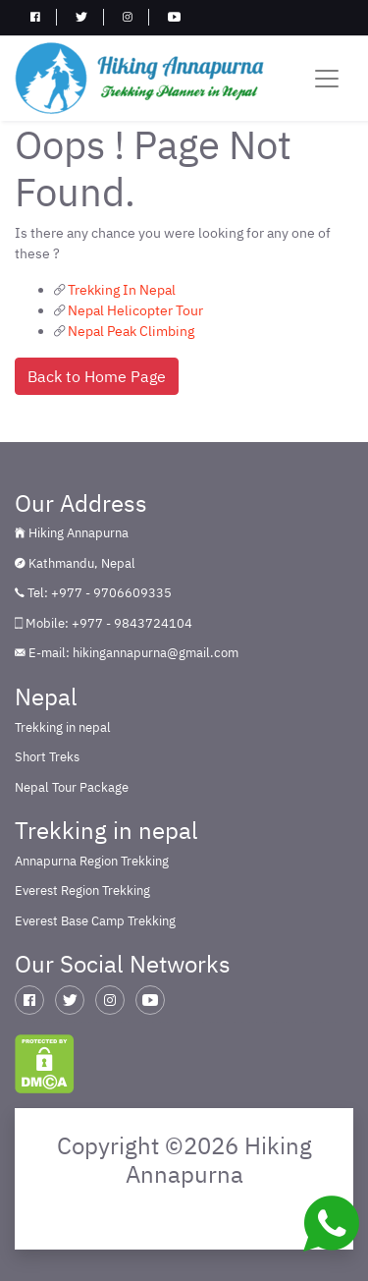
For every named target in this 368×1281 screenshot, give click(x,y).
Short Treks (47, 757)
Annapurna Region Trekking (92, 861)
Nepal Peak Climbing (131, 331)
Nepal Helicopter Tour (135, 310)
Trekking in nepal (63, 727)
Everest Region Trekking (82, 890)
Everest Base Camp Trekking (95, 921)
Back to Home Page (96, 376)
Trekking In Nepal (122, 290)
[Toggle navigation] (326, 78)
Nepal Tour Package (72, 787)
